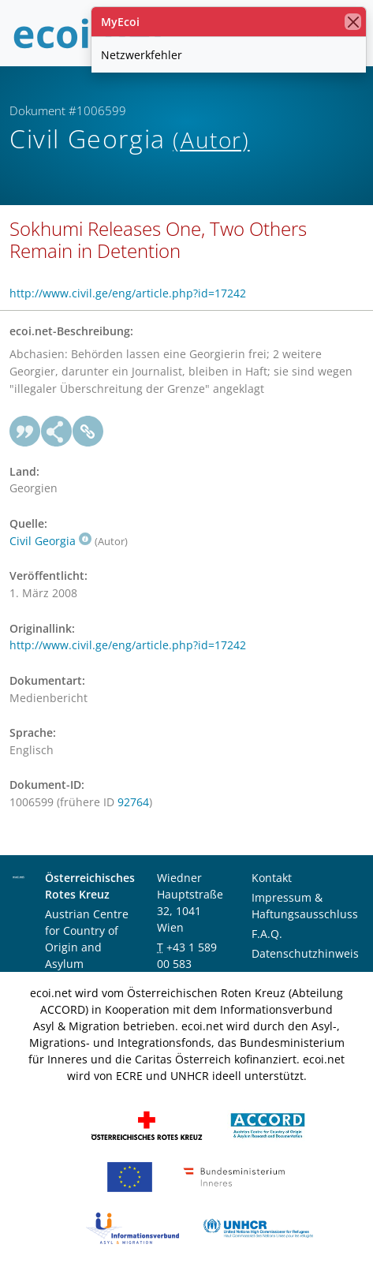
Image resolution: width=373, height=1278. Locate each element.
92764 (133, 801)
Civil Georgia (50, 540)
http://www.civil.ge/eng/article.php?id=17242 (127, 293)
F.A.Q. (267, 933)
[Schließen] (353, 21)
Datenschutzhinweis (305, 953)
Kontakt (272, 877)
